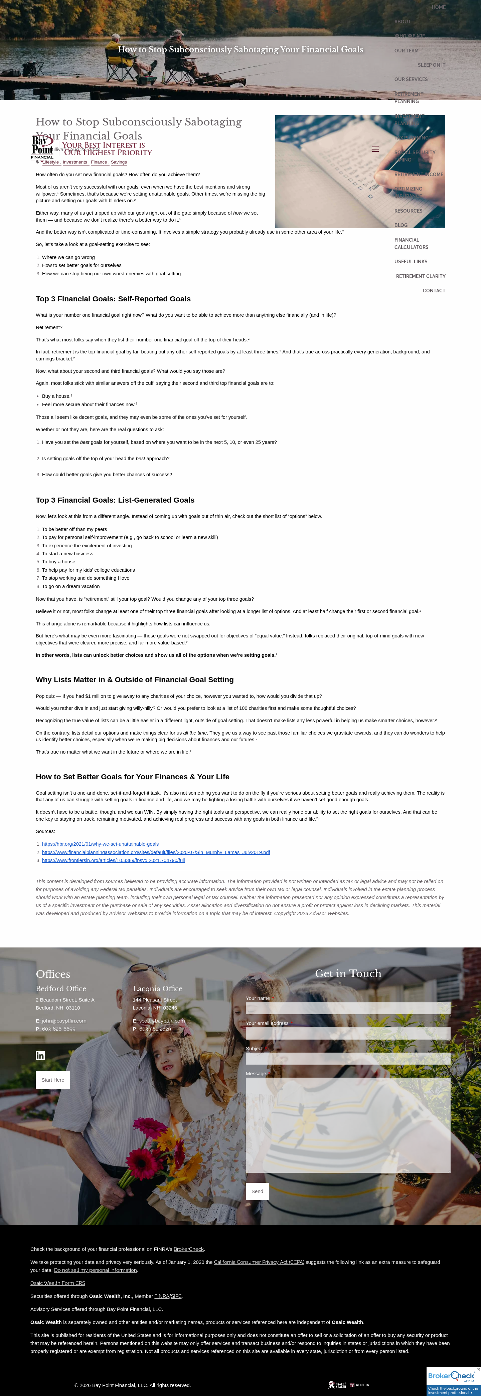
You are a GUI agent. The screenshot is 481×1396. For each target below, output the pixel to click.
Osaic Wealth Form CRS (57, 1283)
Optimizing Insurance (408, 192)
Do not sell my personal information (95, 1270)
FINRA (161, 1296)
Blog (401, 225)
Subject (278, 1048)
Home (439, 7)
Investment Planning (409, 119)
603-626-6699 (58, 1029)
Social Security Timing (414, 156)
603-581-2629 (155, 1029)
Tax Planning (411, 138)
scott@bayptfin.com (162, 1021)
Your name (282, 998)
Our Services (411, 79)
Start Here (52, 1080)
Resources (408, 211)
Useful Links (411, 261)
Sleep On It (432, 65)
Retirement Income (418, 174)
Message (280, 1073)
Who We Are (409, 36)
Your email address (291, 1023)
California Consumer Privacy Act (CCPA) (259, 1262)
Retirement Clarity (421, 276)
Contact (434, 290)
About (402, 21)
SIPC (176, 1296)
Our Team (406, 50)
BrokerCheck (189, 1249)
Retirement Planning (409, 97)
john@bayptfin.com (64, 1021)
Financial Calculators (411, 243)
